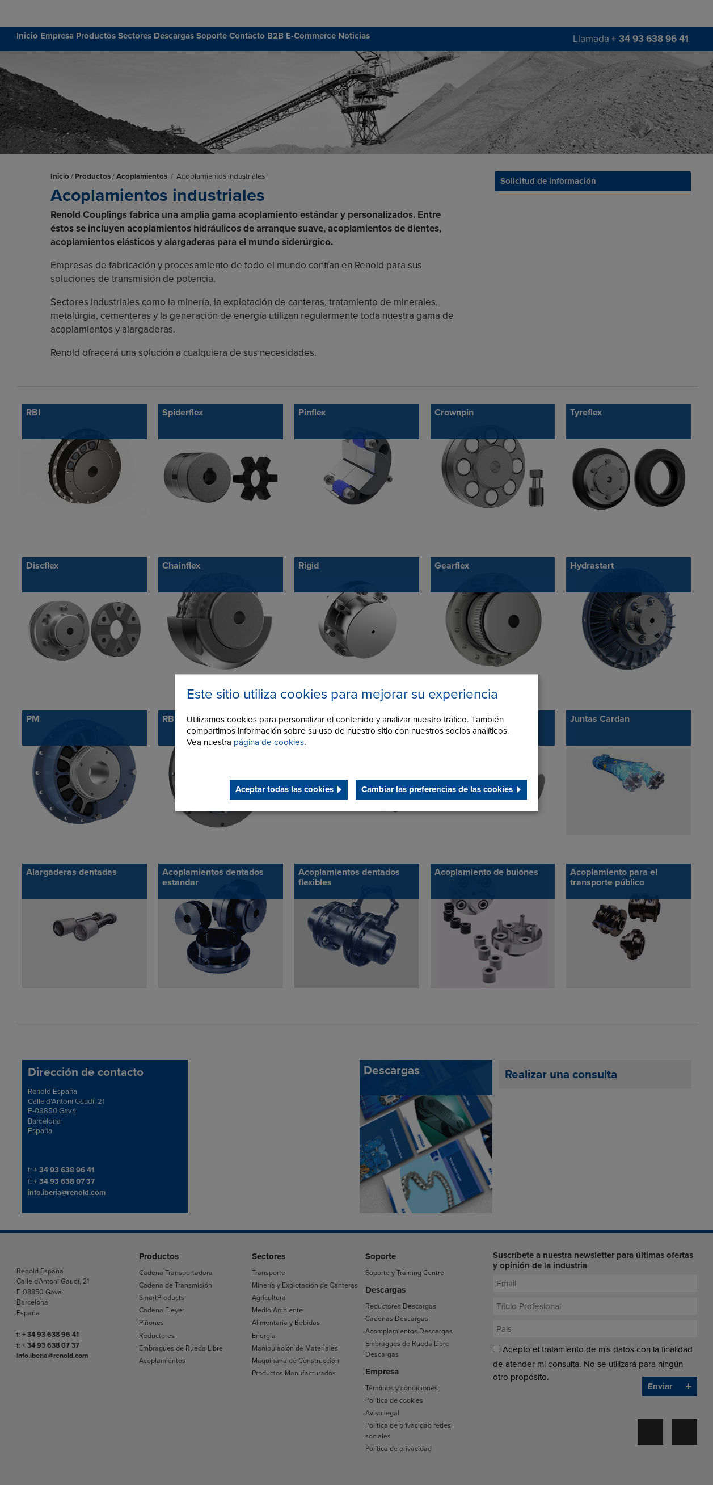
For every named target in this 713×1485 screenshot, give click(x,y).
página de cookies (269, 742)
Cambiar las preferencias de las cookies (437, 789)
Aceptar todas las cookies (284, 789)
